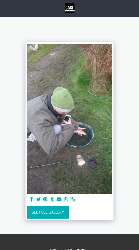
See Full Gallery (48, 212)
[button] (6, 8)
